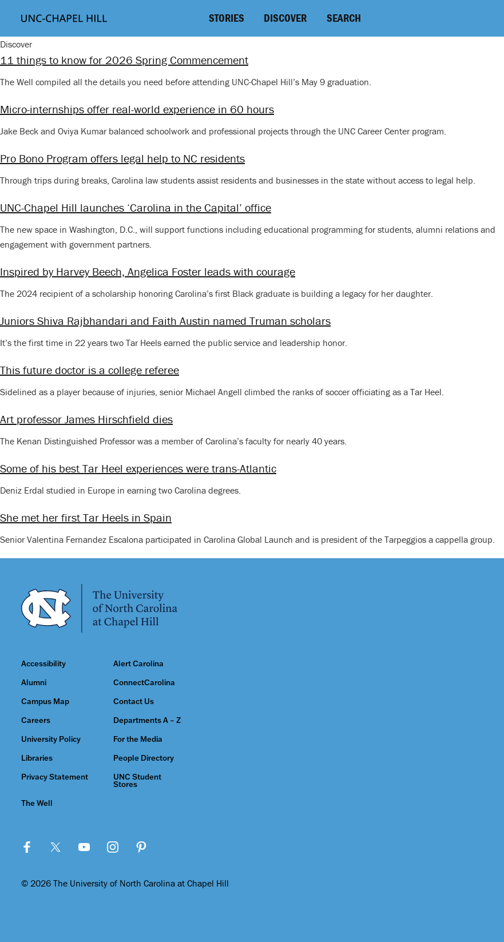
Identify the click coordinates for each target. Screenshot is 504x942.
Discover (285, 18)
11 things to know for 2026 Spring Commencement (124, 60)
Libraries (37, 758)
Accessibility (43, 663)
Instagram (112, 847)
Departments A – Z (147, 720)
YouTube (84, 847)
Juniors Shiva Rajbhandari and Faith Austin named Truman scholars (165, 320)
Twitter (55, 847)
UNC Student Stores (137, 780)
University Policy (51, 739)
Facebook (27, 847)
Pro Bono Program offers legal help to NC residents (122, 158)
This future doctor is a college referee (89, 370)
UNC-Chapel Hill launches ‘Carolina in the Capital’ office (135, 207)
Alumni (33, 682)
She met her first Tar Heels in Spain (86, 517)
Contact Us (133, 701)
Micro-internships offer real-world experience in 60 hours (137, 109)
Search (344, 18)
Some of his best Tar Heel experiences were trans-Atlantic (138, 468)
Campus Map (45, 701)
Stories (226, 18)
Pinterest (141, 847)
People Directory (143, 758)
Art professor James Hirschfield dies (86, 419)
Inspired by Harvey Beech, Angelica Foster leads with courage (147, 271)
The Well (37, 803)
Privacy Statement (54, 777)
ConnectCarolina (144, 682)
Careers (35, 720)
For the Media (137, 739)
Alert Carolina (138, 663)
